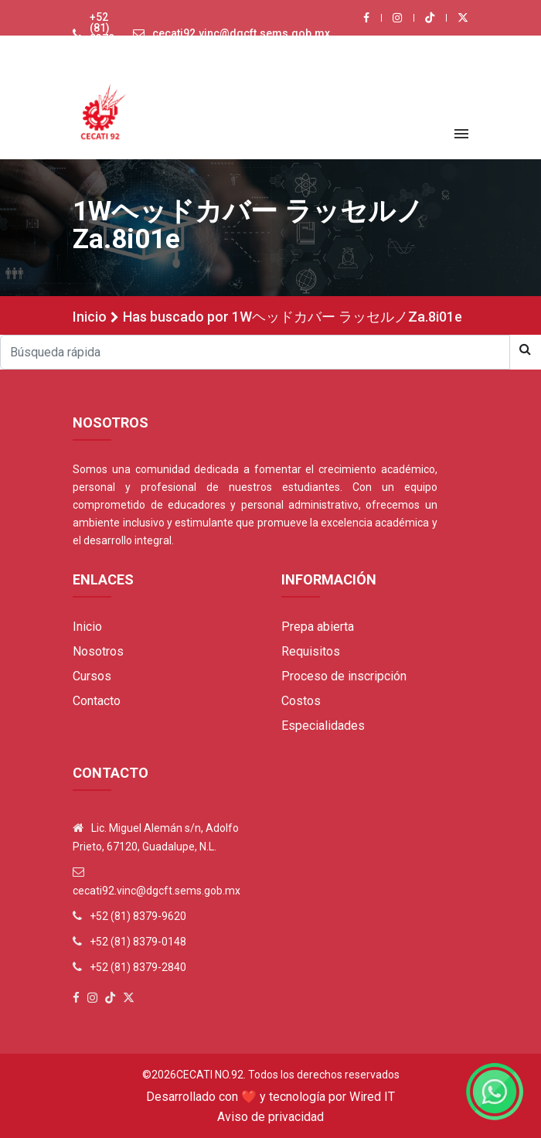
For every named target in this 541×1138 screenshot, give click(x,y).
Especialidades (323, 725)
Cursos (92, 676)
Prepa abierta (317, 626)
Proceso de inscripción (344, 676)
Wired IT (372, 1096)
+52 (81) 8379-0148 (138, 941)
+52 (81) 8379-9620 (104, 33)
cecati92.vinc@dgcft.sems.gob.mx (241, 33)
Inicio (90, 316)
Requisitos (310, 651)
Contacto (97, 700)
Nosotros (98, 651)
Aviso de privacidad (270, 1116)
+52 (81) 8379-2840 (138, 967)
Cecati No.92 (209, 1074)
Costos (301, 700)
